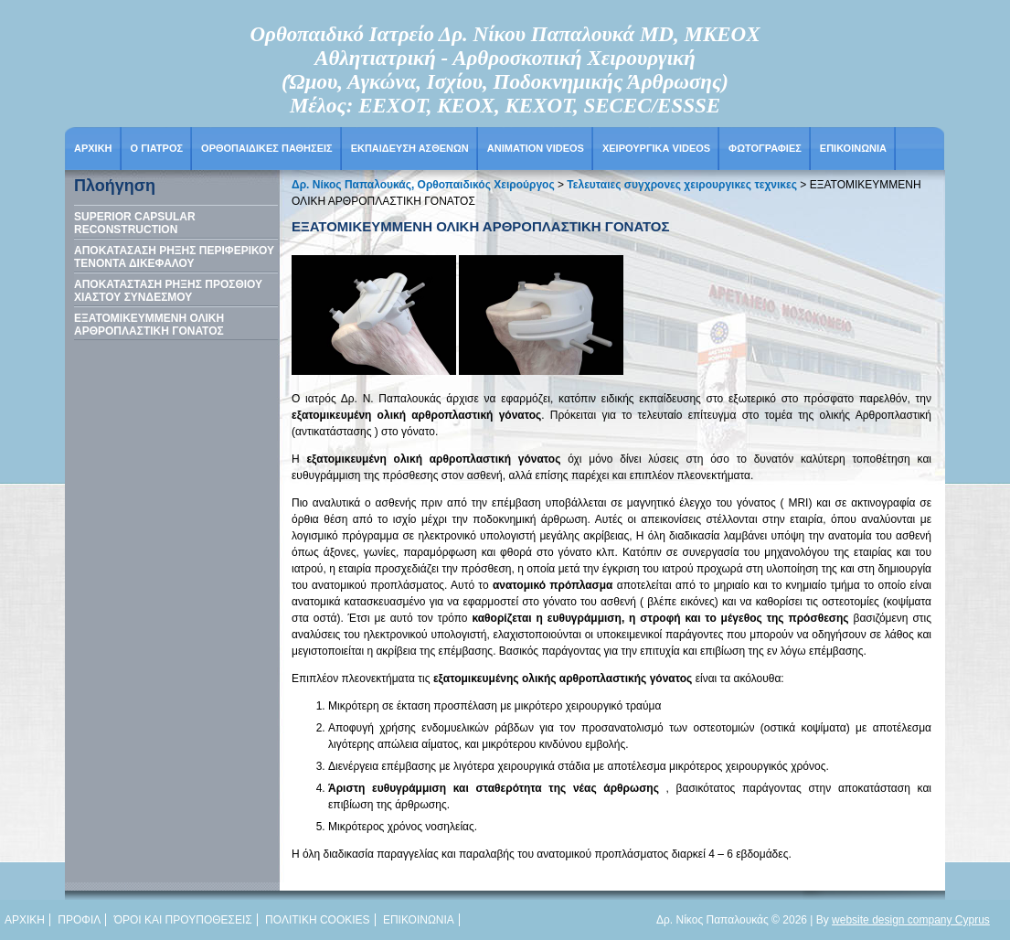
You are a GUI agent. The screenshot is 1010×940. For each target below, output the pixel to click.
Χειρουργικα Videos (656, 148)
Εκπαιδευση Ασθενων (410, 148)
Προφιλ (79, 919)
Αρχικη (93, 148)
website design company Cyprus (911, 919)
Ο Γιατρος (157, 148)
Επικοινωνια (853, 148)
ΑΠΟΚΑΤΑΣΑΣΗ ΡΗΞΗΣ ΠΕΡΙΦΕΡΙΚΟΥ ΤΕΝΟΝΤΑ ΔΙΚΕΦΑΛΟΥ (174, 257)
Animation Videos (535, 148)
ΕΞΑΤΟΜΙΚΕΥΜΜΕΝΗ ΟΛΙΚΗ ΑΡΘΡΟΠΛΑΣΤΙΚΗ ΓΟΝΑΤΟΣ (149, 324)
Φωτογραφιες (765, 148)
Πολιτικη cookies (317, 919)
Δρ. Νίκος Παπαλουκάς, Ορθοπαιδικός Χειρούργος (423, 184)
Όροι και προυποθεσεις (183, 919)
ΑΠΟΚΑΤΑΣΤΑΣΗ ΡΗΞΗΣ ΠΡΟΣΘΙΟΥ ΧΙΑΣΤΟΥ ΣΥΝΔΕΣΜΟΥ (168, 291)
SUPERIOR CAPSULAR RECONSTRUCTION (135, 223)
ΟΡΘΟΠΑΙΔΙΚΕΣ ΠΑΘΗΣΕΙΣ (267, 148)
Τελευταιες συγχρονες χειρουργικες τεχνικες (682, 184)
